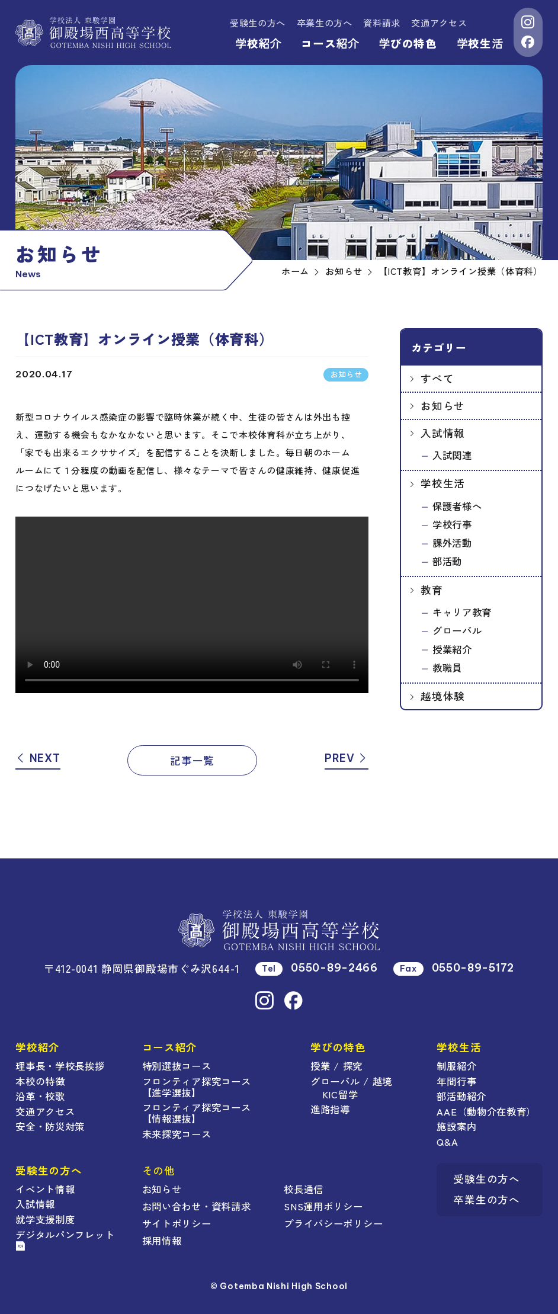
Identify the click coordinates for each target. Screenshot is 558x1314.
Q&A (447, 1141)
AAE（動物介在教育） (486, 1111)
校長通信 (303, 1189)
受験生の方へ (258, 22)
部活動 (447, 561)
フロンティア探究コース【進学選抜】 (196, 1087)
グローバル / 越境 (351, 1081)
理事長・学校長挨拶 (59, 1066)
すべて (437, 378)
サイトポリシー (176, 1223)
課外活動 (452, 543)
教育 (431, 589)
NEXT (37, 758)
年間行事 (456, 1081)
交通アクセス (439, 22)
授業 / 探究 (336, 1066)
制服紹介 (456, 1066)
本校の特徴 (40, 1081)
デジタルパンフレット (64, 1239)
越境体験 (443, 695)
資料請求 (381, 22)
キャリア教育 (462, 612)
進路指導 (330, 1109)
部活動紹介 (461, 1096)
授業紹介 (452, 649)
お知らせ (443, 405)
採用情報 (162, 1240)
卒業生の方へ (324, 22)
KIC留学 (340, 1094)
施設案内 (456, 1126)
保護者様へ (457, 506)
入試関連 (452, 455)
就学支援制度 (45, 1219)
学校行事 (452, 524)
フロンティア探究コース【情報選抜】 (196, 1113)
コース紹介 (330, 43)
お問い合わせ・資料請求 (196, 1206)
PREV (346, 758)
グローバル (457, 630)
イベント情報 (45, 1189)
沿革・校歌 (40, 1096)
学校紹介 (258, 43)
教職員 (447, 668)
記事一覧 (192, 760)
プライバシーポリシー (333, 1223)
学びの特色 (408, 43)
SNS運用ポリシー (323, 1206)
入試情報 (443, 432)
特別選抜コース (176, 1066)
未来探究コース (176, 1134)
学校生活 (480, 43)
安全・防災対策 (50, 1126)
